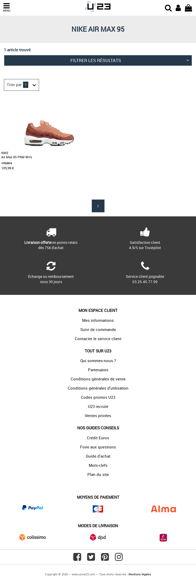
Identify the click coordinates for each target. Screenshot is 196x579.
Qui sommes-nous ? (98, 360)
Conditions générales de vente (98, 378)
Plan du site (98, 474)
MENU (6, 7)
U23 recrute (98, 406)
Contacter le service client (98, 338)
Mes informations (98, 320)
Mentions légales (139, 574)
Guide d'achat (98, 456)
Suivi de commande (98, 329)
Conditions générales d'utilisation (98, 388)
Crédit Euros (98, 437)
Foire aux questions (98, 446)
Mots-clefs (98, 465)
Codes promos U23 (98, 397)
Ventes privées (98, 415)
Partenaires (98, 369)
